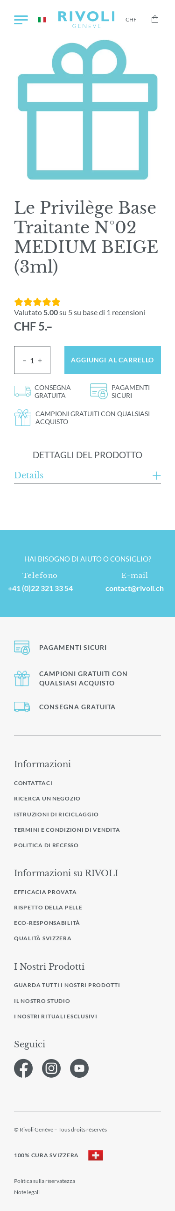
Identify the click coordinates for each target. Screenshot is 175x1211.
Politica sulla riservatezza (44, 1180)
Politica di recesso (46, 845)
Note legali (27, 1192)
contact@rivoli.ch (134, 588)
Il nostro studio (42, 1001)
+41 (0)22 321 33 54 (40, 588)
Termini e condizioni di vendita (67, 829)
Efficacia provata (45, 891)
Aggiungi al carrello (112, 360)
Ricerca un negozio (47, 798)
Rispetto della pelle (48, 907)
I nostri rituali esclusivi (56, 1016)
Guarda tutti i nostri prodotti (67, 985)
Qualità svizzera (43, 938)
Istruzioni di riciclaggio (56, 814)
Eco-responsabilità (47, 922)
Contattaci (33, 782)
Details (28, 475)
